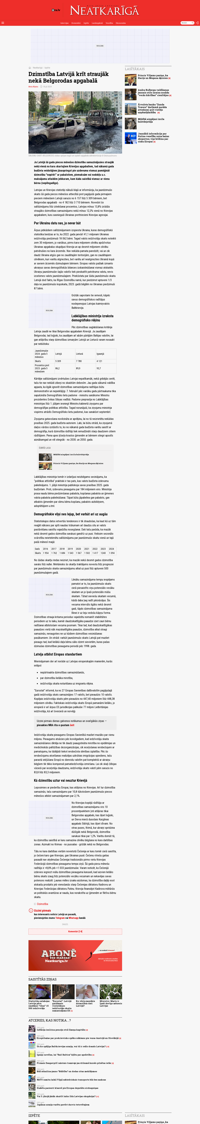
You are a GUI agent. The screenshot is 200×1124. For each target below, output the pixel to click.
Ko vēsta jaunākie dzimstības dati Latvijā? (85, 1003)
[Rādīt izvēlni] (3, 23)
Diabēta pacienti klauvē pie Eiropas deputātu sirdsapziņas (67, 1088)
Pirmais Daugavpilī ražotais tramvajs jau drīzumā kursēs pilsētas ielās (74, 1063)
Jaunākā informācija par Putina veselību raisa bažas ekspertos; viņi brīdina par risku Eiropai (153, 137)
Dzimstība (41, 904)
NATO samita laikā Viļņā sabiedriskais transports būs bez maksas (71, 1079)
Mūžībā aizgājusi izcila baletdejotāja (71, 454)
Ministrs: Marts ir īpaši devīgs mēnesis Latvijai (111, 1003)
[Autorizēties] (197, 23)
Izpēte (86, 23)
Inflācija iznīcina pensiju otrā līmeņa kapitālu (61, 1029)
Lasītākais (135, 69)
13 (108, 1047)
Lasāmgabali (97, 23)
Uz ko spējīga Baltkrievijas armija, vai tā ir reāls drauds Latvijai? (71, 1046)
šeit (72, 725)
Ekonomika (121, 23)
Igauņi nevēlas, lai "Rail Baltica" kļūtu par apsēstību (64, 1054)
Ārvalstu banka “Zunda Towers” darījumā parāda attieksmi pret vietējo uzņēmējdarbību (152, 108)
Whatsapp (74, 918)
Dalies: (65, 924)
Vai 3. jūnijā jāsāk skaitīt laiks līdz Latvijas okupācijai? (66, 1096)
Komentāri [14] (75, 931)
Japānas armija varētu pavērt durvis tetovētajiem (63, 1104)
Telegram (60, 918)
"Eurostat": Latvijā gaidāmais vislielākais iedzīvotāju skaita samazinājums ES (61, 1006)
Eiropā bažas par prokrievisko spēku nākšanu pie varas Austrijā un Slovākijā (77, 1038)
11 (97, 1097)
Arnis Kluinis (33, 87)
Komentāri (76, 23)
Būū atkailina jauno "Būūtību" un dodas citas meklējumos (67, 1071)
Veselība (109, 23)
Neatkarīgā (37, 67)
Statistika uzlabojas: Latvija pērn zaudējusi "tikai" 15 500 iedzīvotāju (39, 1005)
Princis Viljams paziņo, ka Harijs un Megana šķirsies (78, 463)
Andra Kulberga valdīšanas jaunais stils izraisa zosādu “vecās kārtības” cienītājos (153, 92)
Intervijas (64, 23)
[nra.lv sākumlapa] (56, 10)
